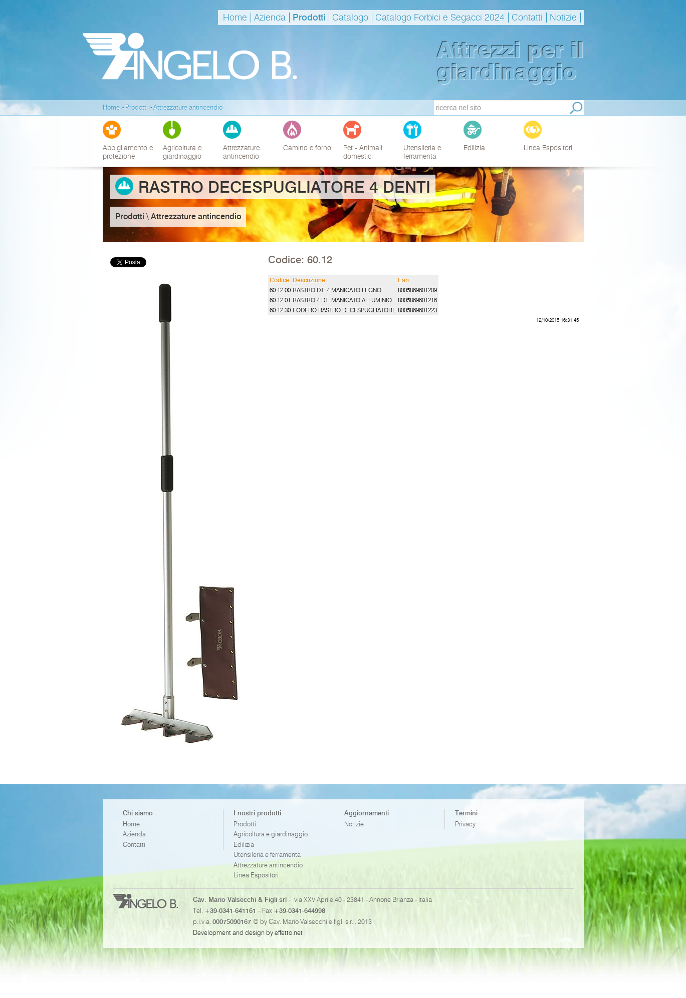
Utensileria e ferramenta (267, 854)
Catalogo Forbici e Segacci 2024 (440, 18)
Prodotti (309, 18)
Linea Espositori (256, 875)
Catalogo (350, 18)
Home (235, 18)
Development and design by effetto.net (248, 932)
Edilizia (244, 844)
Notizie (563, 18)
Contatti (527, 18)
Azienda (270, 18)
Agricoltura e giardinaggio (271, 834)
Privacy (465, 824)
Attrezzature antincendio (268, 865)
